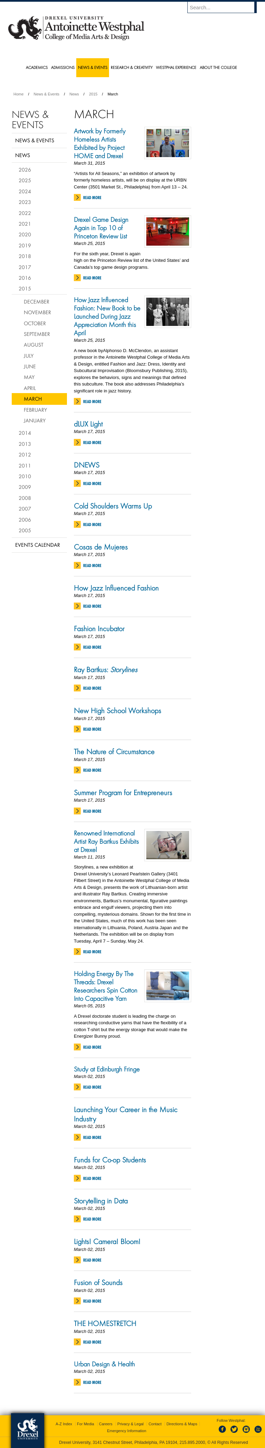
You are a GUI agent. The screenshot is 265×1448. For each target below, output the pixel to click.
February (35, 409)
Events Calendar (37, 544)
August (33, 344)
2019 (25, 245)
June (30, 366)
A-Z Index (64, 1424)
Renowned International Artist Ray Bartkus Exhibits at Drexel (106, 841)
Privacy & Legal (130, 1424)
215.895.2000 (192, 1442)
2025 (25, 180)
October (35, 323)
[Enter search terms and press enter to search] (225, 7)
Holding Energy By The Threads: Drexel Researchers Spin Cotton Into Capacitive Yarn (105, 986)
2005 (25, 530)
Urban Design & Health (104, 1364)
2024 (25, 191)
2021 (25, 223)
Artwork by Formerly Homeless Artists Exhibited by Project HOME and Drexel (100, 143)
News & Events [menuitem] (92, 67)
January (35, 420)
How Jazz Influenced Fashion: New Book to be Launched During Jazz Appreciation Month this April (107, 316)
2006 (25, 519)
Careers (105, 1424)
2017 (25, 267)
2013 (25, 443)
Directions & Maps (181, 1424)
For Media (85, 1424)
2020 (25, 234)
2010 (25, 476)
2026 (25, 169)
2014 (25, 432)
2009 (25, 486)
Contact (154, 1424)
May (29, 376)
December (36, 301)
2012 (25, 454)
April (30, 387)
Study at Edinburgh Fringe (107, 1069)
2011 (25, 465)
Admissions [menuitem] (63, 67)
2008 (25, 497)
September (37, 333)
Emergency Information (126, 1431)
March (33, 398)
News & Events (47, 94)
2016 (25, 277)
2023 (25, 201)
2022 (25, 212)
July (28, 355)
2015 (93, 94)
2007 (25, 508)
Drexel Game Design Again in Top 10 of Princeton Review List (101, 227)
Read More (92, 197)
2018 (25, 256)
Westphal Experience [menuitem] (176, 67)
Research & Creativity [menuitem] (132, 67)
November (37, 312)
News (74, 94)
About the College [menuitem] (218, 67)
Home (18, 94)
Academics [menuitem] (37, 67)
